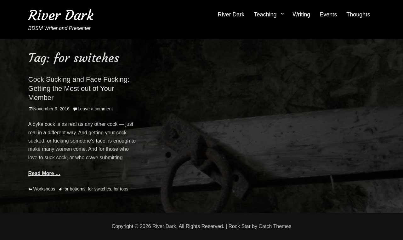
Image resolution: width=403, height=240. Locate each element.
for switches (99, 188)
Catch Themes (275, 226)
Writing (301, 14)
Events (328, 14)
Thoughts (358, 14)
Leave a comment (95, 108)
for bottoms (74, 188)
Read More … (44, 173)
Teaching (265, 14)
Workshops (44, 188)
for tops (121, 188)
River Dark (61, 15)
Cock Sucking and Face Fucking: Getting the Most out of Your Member (79, 88)
